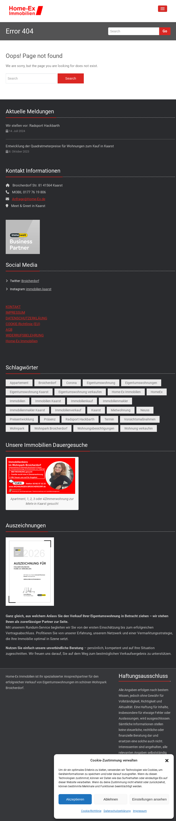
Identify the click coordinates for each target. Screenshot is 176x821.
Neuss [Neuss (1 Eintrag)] (144, 410)
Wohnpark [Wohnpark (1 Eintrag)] (17, 428)
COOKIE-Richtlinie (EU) (23, 324)
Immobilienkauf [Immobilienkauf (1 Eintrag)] (82, 401)
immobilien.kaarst (38, 289)
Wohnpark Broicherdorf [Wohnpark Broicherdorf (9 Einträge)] (50, 428)
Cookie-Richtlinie (91, 811)
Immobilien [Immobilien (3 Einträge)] (17, 401)
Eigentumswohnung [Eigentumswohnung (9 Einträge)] (101, 383)
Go (165, 31)
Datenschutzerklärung (117, 811)
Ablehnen (110, 799)
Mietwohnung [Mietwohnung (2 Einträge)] (120, 410)
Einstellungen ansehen (149, 799)
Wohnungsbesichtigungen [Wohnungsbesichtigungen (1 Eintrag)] (95, 428)
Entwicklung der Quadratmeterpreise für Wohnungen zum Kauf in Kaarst (60, 146)
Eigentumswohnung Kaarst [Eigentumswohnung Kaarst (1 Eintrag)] (29, 392)
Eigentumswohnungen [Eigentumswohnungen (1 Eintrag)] (141, 383)
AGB (9, 330)
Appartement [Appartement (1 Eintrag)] (19, 383)
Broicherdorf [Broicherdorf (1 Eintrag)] (47, 383)
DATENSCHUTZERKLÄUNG (26, 318)
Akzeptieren (75, 799)
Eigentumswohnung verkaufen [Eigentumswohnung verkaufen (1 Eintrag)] (80, 392)
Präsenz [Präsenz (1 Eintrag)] (50, 419)
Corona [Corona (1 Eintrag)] (71, 383)
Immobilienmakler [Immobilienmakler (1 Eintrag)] (115, 401)
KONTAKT (13, 307)
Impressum (140, 811)
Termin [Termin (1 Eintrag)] (109, 419)
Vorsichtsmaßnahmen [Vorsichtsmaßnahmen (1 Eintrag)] (140, 419)
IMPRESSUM (15, 313)
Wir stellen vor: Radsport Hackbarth (33, 126)
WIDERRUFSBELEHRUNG (25, 335)
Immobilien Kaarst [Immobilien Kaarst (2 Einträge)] (48, 401)
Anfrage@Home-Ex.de (28, 199)
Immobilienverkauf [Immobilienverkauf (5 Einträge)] (68, 410)
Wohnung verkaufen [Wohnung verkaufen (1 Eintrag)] (138, 428)
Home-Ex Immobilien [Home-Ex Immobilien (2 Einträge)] (126, 392)
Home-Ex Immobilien (22, 341)
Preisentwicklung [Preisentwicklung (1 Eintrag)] (22, 419)
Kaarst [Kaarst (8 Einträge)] (96, 410)
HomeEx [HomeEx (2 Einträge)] (157, 392)
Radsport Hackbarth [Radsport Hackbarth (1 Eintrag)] (80, 419)
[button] (167, 760)
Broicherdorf (30, 281)
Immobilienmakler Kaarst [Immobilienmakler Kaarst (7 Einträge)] (27, 410)
